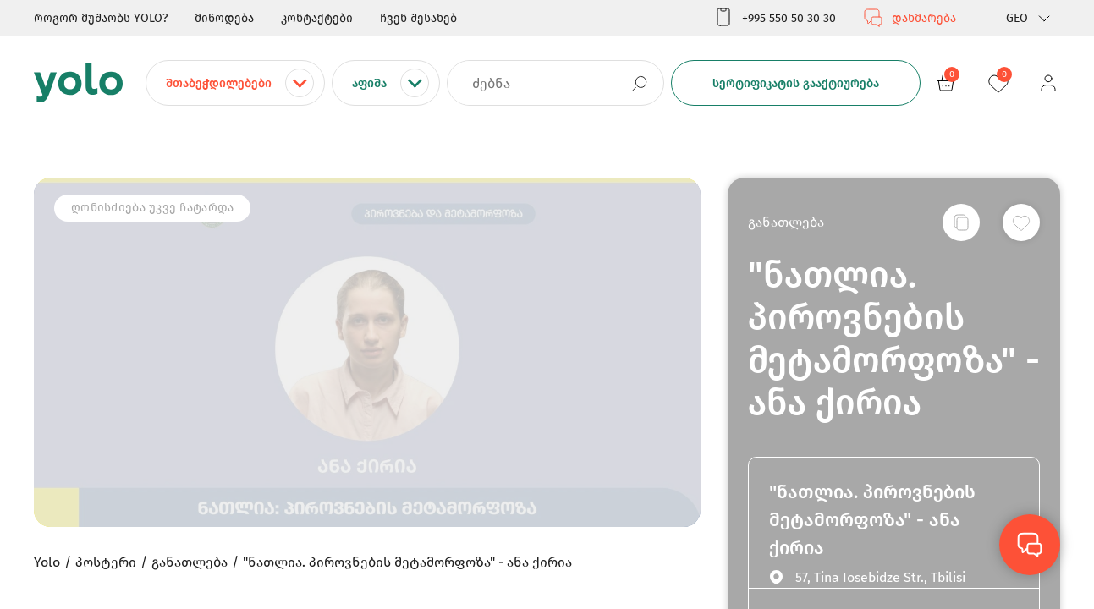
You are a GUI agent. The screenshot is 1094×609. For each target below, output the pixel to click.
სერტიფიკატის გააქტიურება (795, 83)
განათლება (786, 222)
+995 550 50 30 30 (774, 18)
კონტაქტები (317, 18)
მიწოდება (224, 18)
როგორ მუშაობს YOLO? (101, 18)
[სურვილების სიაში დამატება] (1021, 222)
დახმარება (909, 18)
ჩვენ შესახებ (418, 18)
